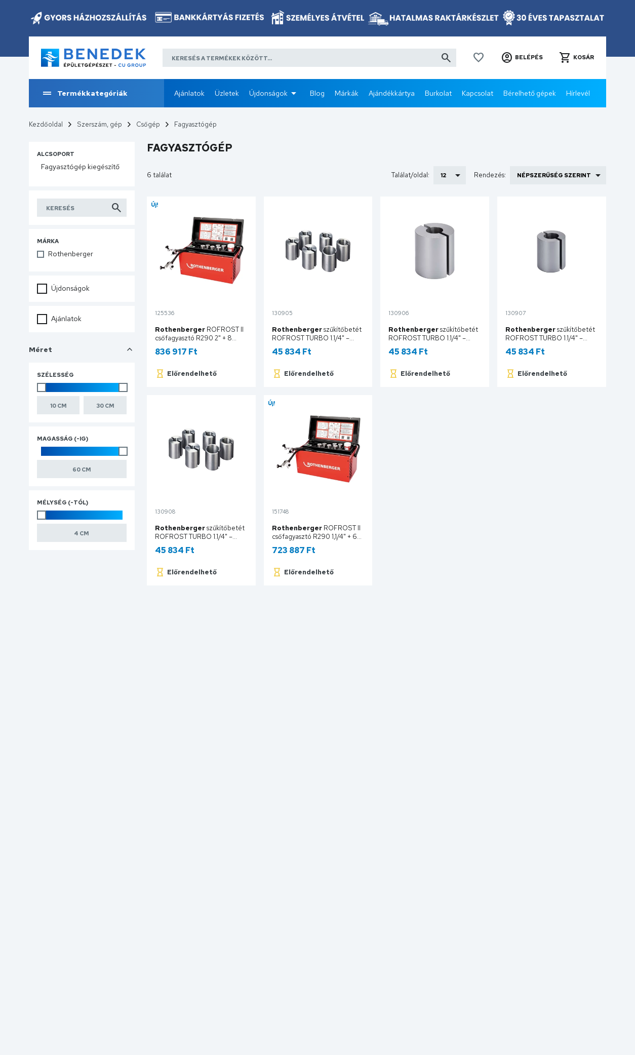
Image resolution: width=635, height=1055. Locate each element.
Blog (317, 93)
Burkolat (438, 93)
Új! (154, 204)
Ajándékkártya (392, 93)
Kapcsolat (477, 93)
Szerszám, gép (99, 124)
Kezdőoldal (46, 124)
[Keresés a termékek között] (309, 58)
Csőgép (148, 124)
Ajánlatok (189, 93)
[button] (522, 58)
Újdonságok (268, 93)
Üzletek (227, 93)
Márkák (347, 93)
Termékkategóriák (84, 93)
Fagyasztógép (195, 124)
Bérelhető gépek (529, 93)
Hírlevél (578, 93)
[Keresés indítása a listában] (82, 208)
